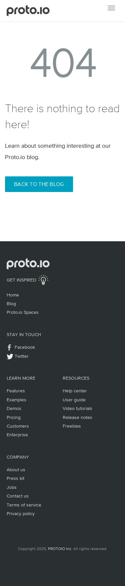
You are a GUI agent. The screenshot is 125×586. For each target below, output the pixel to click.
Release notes (77, 417)
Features (16, 390)
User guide (74, 399)
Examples (16, 399)
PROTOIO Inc (59, 548)
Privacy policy (21, 513)
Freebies (72, 426)
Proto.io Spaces (23, 312)
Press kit (15, 478)
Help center (75, 390)
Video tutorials (77, 408)
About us (16, 469)
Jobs (12, 487)
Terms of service (24, 504)
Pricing (14, 417)
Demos (14, 408)
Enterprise (17, 434)
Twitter (22, 356)
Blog (11, 303)
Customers (18, 426)
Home (13, 294)
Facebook (25, 347)
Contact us (18, 495)
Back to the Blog (39, 184)
